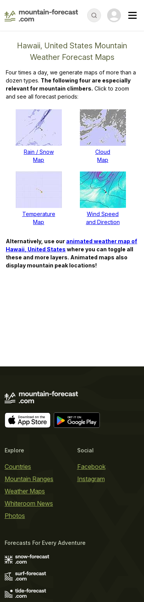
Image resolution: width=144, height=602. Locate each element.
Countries (18, 466)
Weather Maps (25, 491)
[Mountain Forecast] (41, 15)
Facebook (91, 466)
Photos (15, 516)
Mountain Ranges (29, 479)
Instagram (91, 479)
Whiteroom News (29, 503)
